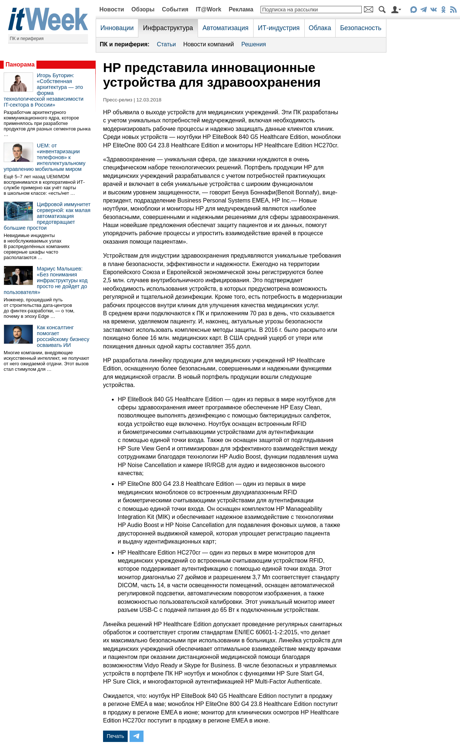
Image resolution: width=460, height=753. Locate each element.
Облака (320, 28)
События (175, 9)
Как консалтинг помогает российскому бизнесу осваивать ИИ (63, 336)
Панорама (20, 64)
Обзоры (143, 9)
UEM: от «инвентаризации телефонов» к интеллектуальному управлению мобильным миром (44, 157)
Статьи (166, 44)
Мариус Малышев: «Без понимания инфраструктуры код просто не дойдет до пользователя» (46, 280)
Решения (253, 44)
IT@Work (209, 9)
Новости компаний (208, 44)
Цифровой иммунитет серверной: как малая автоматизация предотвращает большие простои (47, 216)
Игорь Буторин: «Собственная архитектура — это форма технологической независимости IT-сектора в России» (44, 90)
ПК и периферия (27, 38)
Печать (115, 736)
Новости (111, 9)
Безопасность (360, 28)
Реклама (241, 9)
